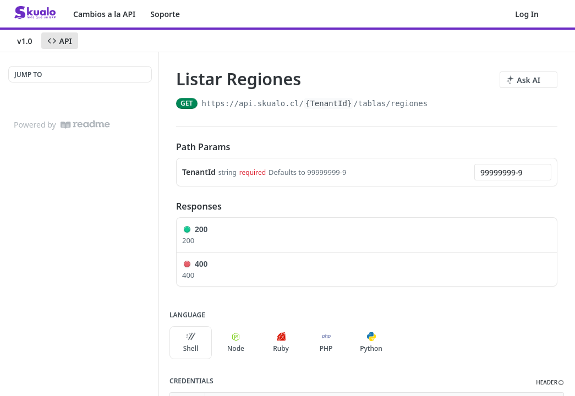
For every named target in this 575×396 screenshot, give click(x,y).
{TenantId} (328, 103)
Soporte (165, 14)
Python (371, 342)
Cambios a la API (104, 14)
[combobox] (512, 172)
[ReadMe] (85, 124)
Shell (191, 342)
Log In (527, 14)
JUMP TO (28, 74)
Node (235, 342)
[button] (550, 382)
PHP (326, 342)
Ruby (281, 342)
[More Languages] (403, 342)
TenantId (199, 172)
